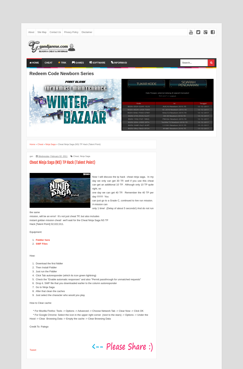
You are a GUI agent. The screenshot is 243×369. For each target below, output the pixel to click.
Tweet (33, 350)
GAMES (78, 62)
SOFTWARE (97, 62)
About (31, 32)
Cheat (48, 62)
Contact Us (55, 32)
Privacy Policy (71, 32)
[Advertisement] (114, 9)
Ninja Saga (85, 156)
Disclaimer (87, 32)
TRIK (62, 62)
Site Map (41, 32)
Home (34, 62)
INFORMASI (119, 62)
